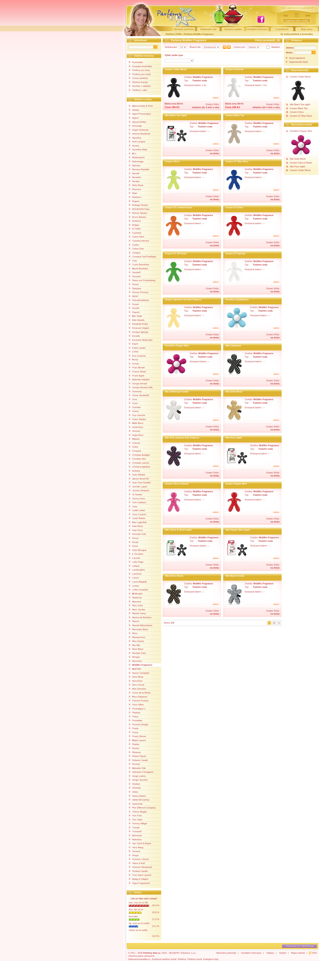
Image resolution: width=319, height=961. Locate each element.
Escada (134, 336)
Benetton (135, 177)
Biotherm (135, 197)
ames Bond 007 (139, 478)
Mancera (135, 601)
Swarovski (136, 804)
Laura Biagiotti (138, 581)
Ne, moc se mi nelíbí (139, 923)
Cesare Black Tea (234, 115)
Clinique (134, 253)
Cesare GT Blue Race (236, 161)
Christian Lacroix (139, 463)
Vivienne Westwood (140, 867)
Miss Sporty (136, 641)
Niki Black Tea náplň (176, 115)
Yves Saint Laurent (140, 875)
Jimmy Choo (137, 498)
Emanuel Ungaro (139, 328)
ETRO (133, 351)
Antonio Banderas (139, 133)
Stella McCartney (139, 800)
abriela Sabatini (139, 379)
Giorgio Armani (138, 383)
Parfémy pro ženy (139, 70)
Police (133, 716)
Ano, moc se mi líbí (138, 902)
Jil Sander (135, 494)
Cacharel (135, 233)
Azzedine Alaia (138, 149)
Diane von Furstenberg (142, 280)
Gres (133, 399)
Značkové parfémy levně (164, 959)
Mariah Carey (137, 613)
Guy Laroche (137, 415)
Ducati (134, 304)
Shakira (134, 784)
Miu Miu (134, 645)
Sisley (133, 792)
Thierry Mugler (138, 812)
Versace (134, 851)
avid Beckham (138, 268)
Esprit (133, 344)
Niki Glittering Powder (177, 391)
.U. (133, 153)
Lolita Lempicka (138, 589)
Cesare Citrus (172, 161)
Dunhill (134, 308)
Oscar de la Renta (139, 692)
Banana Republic (139, 169)
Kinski (133, 542)
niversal (135, 835)
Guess (134, 411)
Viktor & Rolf (137, 863)
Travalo (134, 827)
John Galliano (137, 502)
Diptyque (135, 288)
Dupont (134, 312)
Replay (134, 744)
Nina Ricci (135, 681)
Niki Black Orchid (234, 576)
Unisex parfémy (138, 78)
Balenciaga (136, 161)
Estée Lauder (137, 348)
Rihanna (135, 752)
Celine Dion (136, 248)
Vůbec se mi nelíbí (138, 930)
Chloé (133, 447)
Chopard (135, 451)
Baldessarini (137, 157)
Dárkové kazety (138, 82)
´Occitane (136, 554)
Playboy (134, 712)
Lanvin (134, 577)
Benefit (134, 173)
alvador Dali (137, 768)
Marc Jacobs (137, 609)
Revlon (134, 748)
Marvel (134, 621)
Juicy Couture (137, 514)
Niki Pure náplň (233, 437)
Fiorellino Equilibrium (237, 299)
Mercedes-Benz (138, 629)
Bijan (133, 193)
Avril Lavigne (137, 141)
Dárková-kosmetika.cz (139, 959)
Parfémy (182, 959)
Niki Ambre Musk (174, 576)
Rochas (134, 764)
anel (134, 439)
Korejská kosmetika (140, 66)
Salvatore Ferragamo (141, 772)
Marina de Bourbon (140, 617)
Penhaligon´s (137, 708)
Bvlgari (134, 225)
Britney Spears (138, 213)
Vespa (133, 855)
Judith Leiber (137, 510)
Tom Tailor (136, 819)
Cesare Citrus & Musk (176, 484)
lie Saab (135, 316)
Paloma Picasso (138, 700)
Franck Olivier (137, 371)
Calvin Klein (136, 236)
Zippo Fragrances (139, 883)
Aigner (134, 118)
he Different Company (142, 807)
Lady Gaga (136, 562)
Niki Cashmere (233, 345)
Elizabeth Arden (138, 324)
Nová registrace (297, 58)
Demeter (135, 276)
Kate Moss (136, 526)
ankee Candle (138, 871)
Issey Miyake (137, 474)
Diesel (133, 284)
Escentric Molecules (140, 340)
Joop (133, 506)
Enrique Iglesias (138, 332)
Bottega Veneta (138, 205)
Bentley (134, 181)
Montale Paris (137, 653)
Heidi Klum (136, 427)
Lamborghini (137, 570)
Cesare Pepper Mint (236, 484)
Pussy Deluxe (137, 736)
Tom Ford (135, 815)
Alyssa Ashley (137, 122)
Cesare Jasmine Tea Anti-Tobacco (183, 299)
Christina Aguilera (139, 466)
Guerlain (135, 407)
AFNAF (135, 669)
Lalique (134, 566)
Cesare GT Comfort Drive (178, 207)
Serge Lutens (137, 776)
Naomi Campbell (139, 673)
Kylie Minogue (137, 550)
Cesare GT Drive (234, 207)
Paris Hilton (136, 704)
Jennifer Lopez (138, 486)
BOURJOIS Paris (139, 209)
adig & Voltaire (138, 879)
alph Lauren (137, 740)
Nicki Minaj (136, 677)
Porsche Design (138, 724)
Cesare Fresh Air (234, 69)
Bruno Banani (137, 217)
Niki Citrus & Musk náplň (178, 530)
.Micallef (135, 593)
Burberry (135, 221)
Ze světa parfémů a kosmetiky (297, 34)
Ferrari (134, 363)
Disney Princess (138, 292)
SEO (164, 953)
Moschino (135, 661)
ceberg (134, 471)
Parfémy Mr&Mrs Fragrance (198, 34)
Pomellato (135, 720)
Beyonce (135, 189)
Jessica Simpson (139, 490)
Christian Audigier (139, 455)
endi (133, 359)
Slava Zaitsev (137, 796)
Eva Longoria (137, 356)
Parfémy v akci (138, 90)
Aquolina (135, 138)
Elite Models (137, 320)
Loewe (134, 586)
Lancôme (135, 574)
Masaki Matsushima (140, 625)
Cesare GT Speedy (235, 253)
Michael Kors (137, 637)
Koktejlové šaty (210, 959)
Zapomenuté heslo (298, 62)
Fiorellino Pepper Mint (177, 345)
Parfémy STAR (173, 34)
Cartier (134, 245)
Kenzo (134, 538)
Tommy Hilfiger (138, 823)
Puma (133, 732)
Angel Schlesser (139, 130)
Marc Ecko (136, 605)
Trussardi (135, 831)
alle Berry (136, 423)
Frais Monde (137, 367)
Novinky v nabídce (140, 86)
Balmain (134, 165)
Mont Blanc (136, 649)
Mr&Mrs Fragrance (140, 665)
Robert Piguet (137, 756)
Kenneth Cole (137, 534)
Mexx (133, 633)
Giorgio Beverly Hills (141, 387)
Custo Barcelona (139, 264)
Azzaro (134, 145)
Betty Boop (136, 185)
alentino (135, 839)
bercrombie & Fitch (141, 106)
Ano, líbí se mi (136, 909)
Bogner (134, 201)
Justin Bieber (137, 518)
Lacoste (134, 558)
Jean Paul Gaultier (140, 482)
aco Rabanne (138, 696)
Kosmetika (136, 62)
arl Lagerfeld (137, 522)
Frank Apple (136, 375)
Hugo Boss (136, 435)
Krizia (133, 546)
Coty (133, 260)
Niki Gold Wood (233, 391)
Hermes (134, 431)
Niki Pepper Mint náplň (237, 530)
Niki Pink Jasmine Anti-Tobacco (182, 437)
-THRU (135, 229)
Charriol (134, 443)
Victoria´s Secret (139, 859)
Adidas (134, 110)
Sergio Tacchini (138, 780)
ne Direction (137, 689)
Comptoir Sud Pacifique (142, 256)
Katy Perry (136, 530)
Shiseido (135, 788)
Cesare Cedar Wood (175, 69)
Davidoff (135, 272)
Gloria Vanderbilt (139, 395)
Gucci (133, 403)
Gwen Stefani (137, 419)
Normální (133, 916)
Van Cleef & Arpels (140, 843)
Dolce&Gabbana (139, 300)
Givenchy (135, 391)
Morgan (134, 657)
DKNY (133, 296)
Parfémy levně (194, 959)
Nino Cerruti (136, 685)
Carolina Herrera (139, 241)
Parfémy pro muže (140, 74)
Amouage (135, 126)
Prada (133, 728)
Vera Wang (136, 847)
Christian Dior (137, 459)
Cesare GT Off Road (175, 253)
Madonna (135, 597)
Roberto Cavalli (138, 760)
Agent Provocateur (140, 114)
